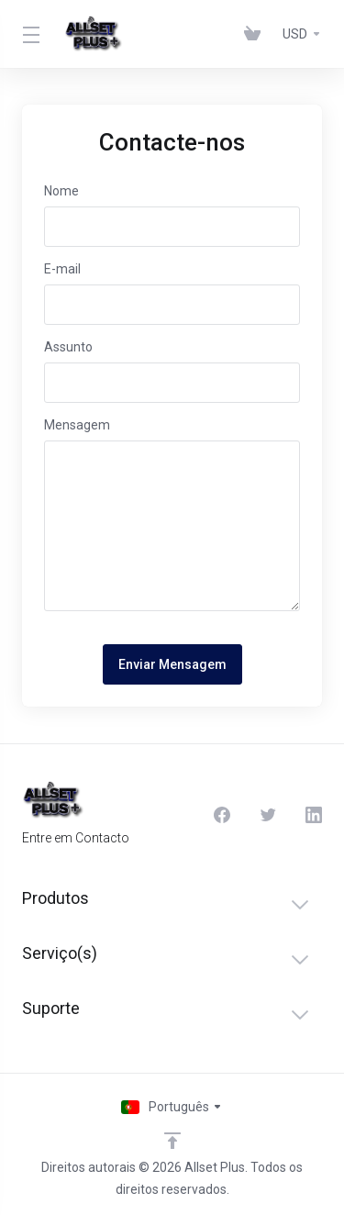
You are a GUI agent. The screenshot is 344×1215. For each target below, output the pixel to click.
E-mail (62, 269)
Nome (61, 191)
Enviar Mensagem (172, 664)
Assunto (68, 347)
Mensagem (77, 425)
